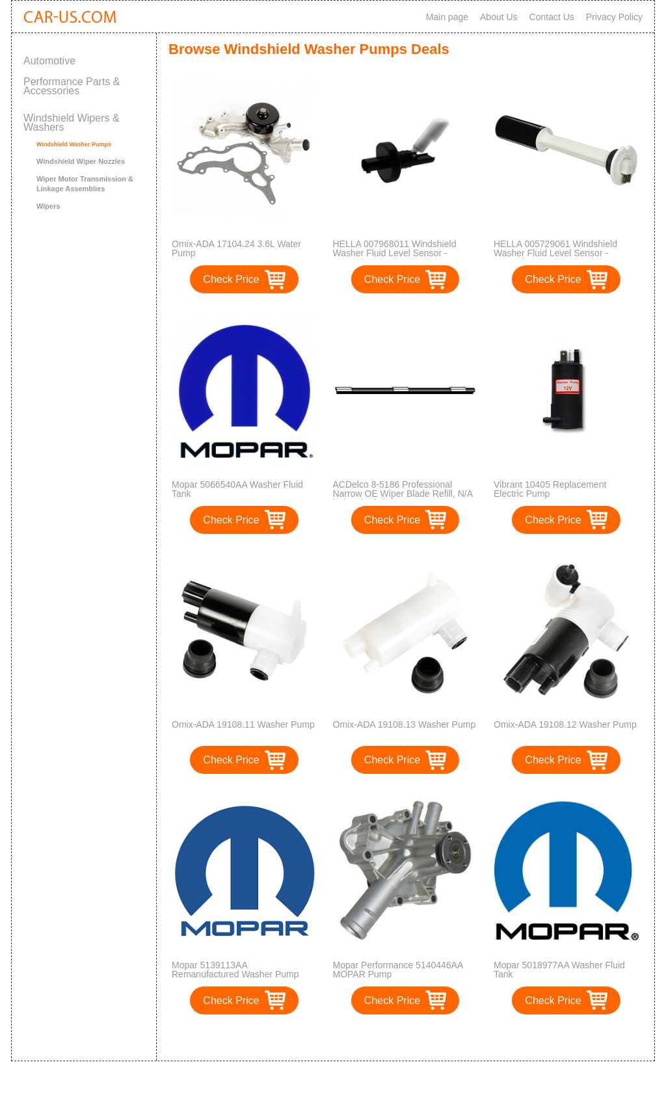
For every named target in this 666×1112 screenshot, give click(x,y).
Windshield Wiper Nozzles (80, 161)
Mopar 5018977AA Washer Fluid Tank (559, 969)
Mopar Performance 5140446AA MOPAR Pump (398, 969)
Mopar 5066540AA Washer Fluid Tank (237, 489)
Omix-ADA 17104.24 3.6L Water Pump (236, 248)
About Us (499, 17)
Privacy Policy (614, 17)
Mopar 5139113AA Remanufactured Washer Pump (235, 969)
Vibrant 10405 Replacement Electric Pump (550, 489)
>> (423, 1037)
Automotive (49, 60)
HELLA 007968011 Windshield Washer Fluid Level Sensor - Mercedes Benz (395, 253)
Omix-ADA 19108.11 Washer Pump (243, 724)
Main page (447, 17)
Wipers (48, 206)
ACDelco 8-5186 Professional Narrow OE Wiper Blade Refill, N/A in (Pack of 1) (403, 493)
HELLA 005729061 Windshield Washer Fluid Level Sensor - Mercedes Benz (555, 253)
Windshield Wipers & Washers (71, 123)
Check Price (231, 279)
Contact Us (551, 17)
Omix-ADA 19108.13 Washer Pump (404, 724)
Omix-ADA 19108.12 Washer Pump (565, 724)
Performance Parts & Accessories (71, 86)
